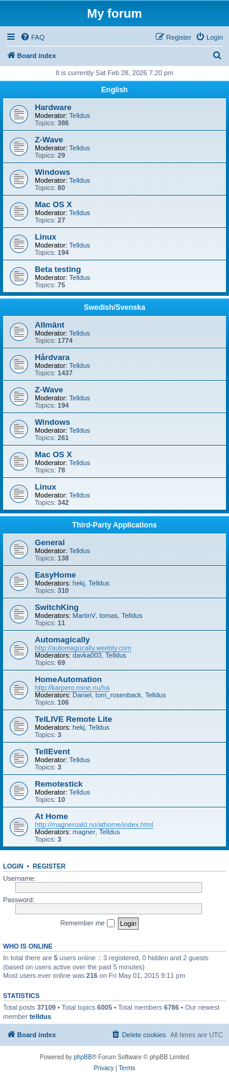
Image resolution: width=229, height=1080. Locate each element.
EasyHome (55, 574)
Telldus (79, 115)
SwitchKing (57, 607)
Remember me (87, 923)
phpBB (83, 1057)
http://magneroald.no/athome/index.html (94, 824)
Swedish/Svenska (114, 307)
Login (13, 866)
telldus (40, 1016)
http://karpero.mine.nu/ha (72, 687)
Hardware (53, 107)
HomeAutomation (68, 679)
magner (84, 832)
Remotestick (58, 783)
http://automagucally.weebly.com (83, 648)
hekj (79, 583)
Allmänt (49, 324)
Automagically (62, 639)
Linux (45, 236)
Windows (52, 172)
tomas (109, 615)
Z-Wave (49, 139)
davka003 (87, 655)
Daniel (82, 695)
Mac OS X (53, 204)
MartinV (84, 615)
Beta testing (58, 269)
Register (49, 866)
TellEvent (52, 751)
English (114, 90)
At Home (51, 816)
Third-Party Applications (114, 525)
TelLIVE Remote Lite (73, 719)
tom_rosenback (118, 695)
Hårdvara (52, 357)
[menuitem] (32, 37)
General (50, 542)
